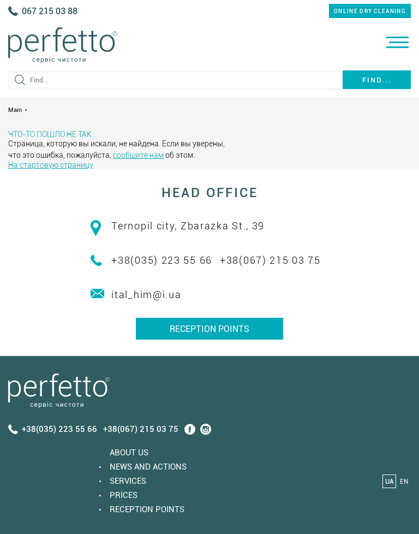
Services (128, 481)
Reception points (209, 329)
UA (389, 481)
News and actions (148, 466)
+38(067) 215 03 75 (270, 260)
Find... (377, 80)
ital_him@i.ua (146, 294)
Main (15, 110)
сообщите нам (138, 155)
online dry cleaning (370, 11)
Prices (123, 495)
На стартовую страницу (50, 165)
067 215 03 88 (49, 11)
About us (129, 452)
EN (404, 481)
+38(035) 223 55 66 (161, 260)
